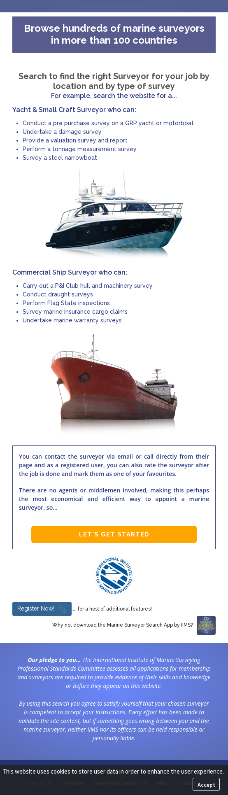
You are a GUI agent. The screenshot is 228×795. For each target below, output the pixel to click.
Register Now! (42, 608)
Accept (206, 784)
